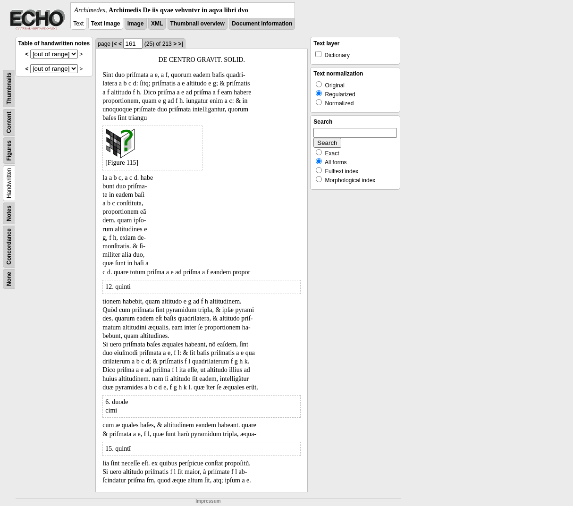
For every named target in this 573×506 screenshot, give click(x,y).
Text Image (105, 23)
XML (157, 23)
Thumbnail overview (197, 23)
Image (135, 23)
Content (9, 122)
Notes (9, 213)
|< (114, 44)
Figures (9, 150)
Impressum (207, 501)
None (9, 279)
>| (180, 44)
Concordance (9, 246)
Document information (262, 23)
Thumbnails (9, 88)
